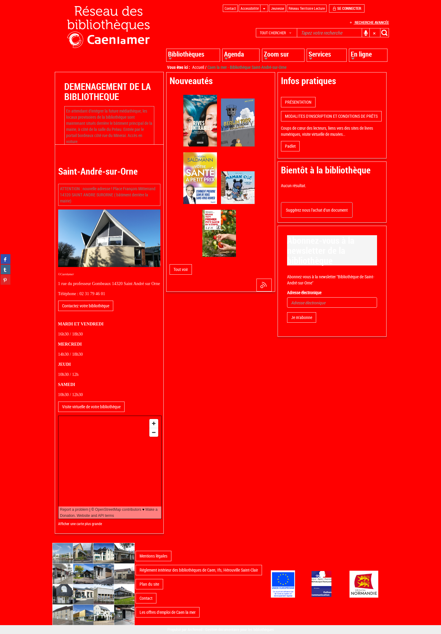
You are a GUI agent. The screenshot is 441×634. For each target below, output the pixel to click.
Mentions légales (153, 556)
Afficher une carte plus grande (80, 523)
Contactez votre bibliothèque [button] (85, 306)
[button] (276, 32)
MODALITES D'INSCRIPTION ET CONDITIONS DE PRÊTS (331, 116)
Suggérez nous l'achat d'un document (317, 210)
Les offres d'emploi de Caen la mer (168, 612)
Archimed (195, 629)
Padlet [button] (290, 146)
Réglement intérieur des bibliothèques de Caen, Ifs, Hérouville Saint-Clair (199, 570)
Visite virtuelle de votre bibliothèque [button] (91, 407)
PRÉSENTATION (298, 102)
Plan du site (149, 584)
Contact (146, 598)
